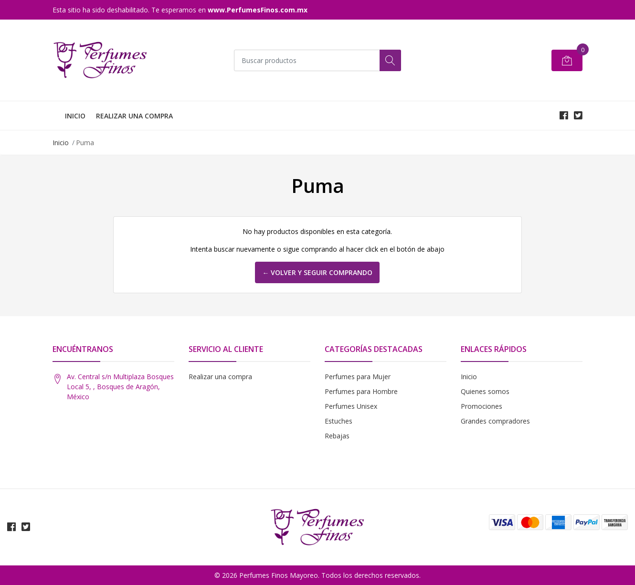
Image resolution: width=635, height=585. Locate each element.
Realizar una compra (220, 376)
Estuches (338, 420)
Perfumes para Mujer (358, 376)
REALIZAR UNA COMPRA (134, 115)
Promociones (481, 406)
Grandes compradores (495, 420)
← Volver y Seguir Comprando (317, 272)
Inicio (61, 142)
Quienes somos (485, 391)
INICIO (75, 115)
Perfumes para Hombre (361, 391)
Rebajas (337, 435)
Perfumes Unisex (351, 406)
